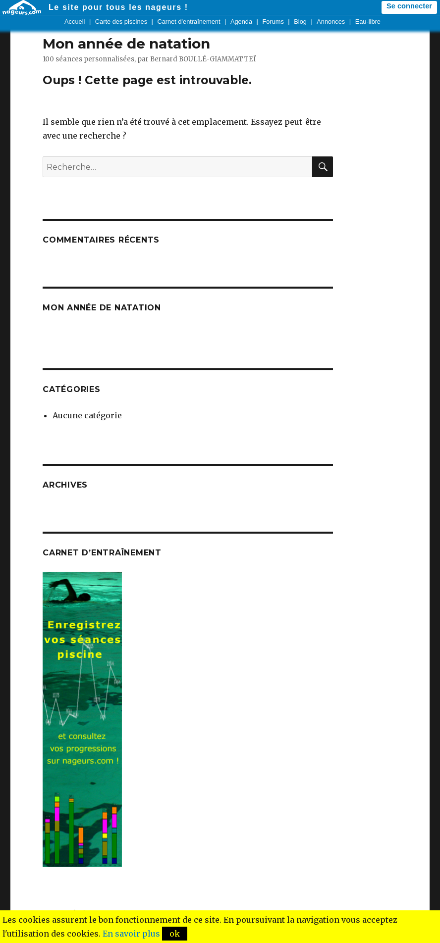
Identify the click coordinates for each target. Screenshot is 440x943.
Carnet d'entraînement (189, 21)
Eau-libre (368, 21)
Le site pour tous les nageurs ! (118, 7)
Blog (300, 21)
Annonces (331, 21)
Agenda (241, 21)
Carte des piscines (121, 21)
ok (174, 934)
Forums (272, 21)
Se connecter (409, 6)
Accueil (74, 21)
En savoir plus (131, 934)
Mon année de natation (126, 43)
